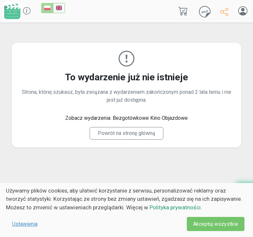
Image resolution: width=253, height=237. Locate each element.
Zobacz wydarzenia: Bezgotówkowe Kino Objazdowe (126, 118)
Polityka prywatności (175, 207)
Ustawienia (25, 224)
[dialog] (126, 210)
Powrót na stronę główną (126, 133)
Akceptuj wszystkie (215, 224)
